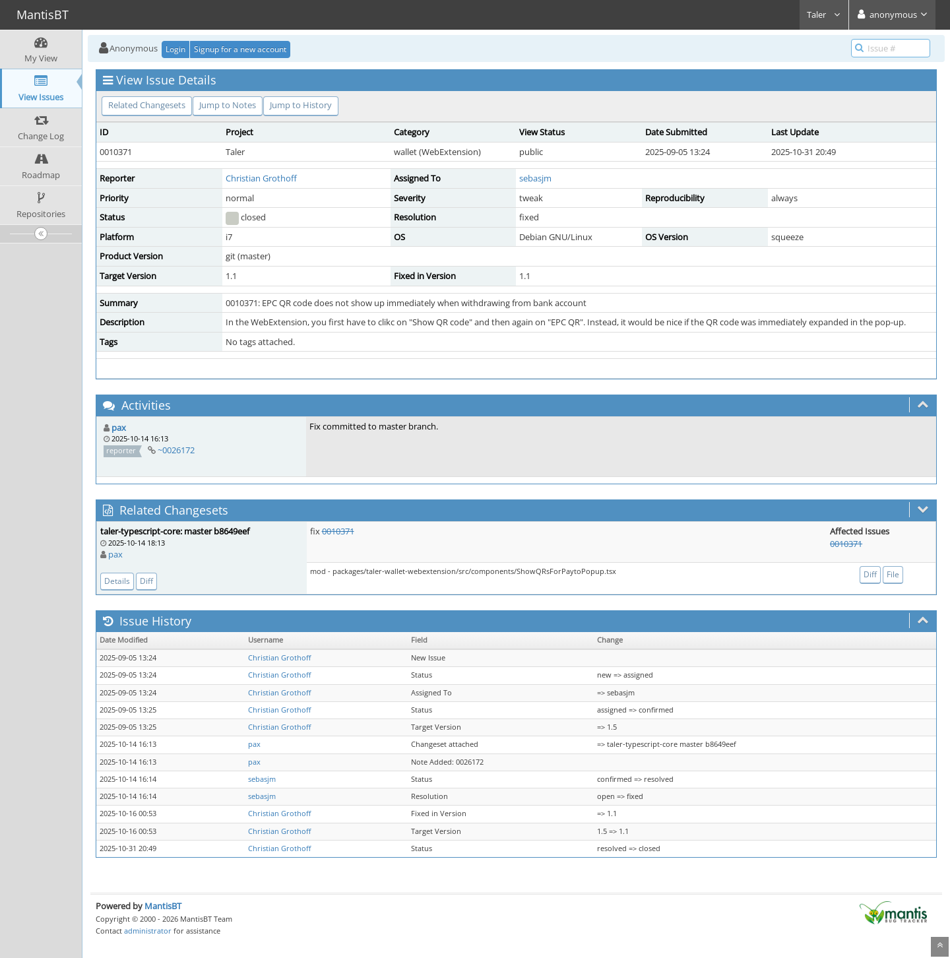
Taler (824, 14)
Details (117, 581)
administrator (148, 931)
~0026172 (176, 450)
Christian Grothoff (261, 178)
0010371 (338, 531)
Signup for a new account (240, 49)
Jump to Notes (227, 105)
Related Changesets (146, 105)
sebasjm (535, 178)
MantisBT (162, 906)
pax (118, 427)
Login (175, 49)
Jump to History (301, 105)
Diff (146, 581)
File (893, 574)
